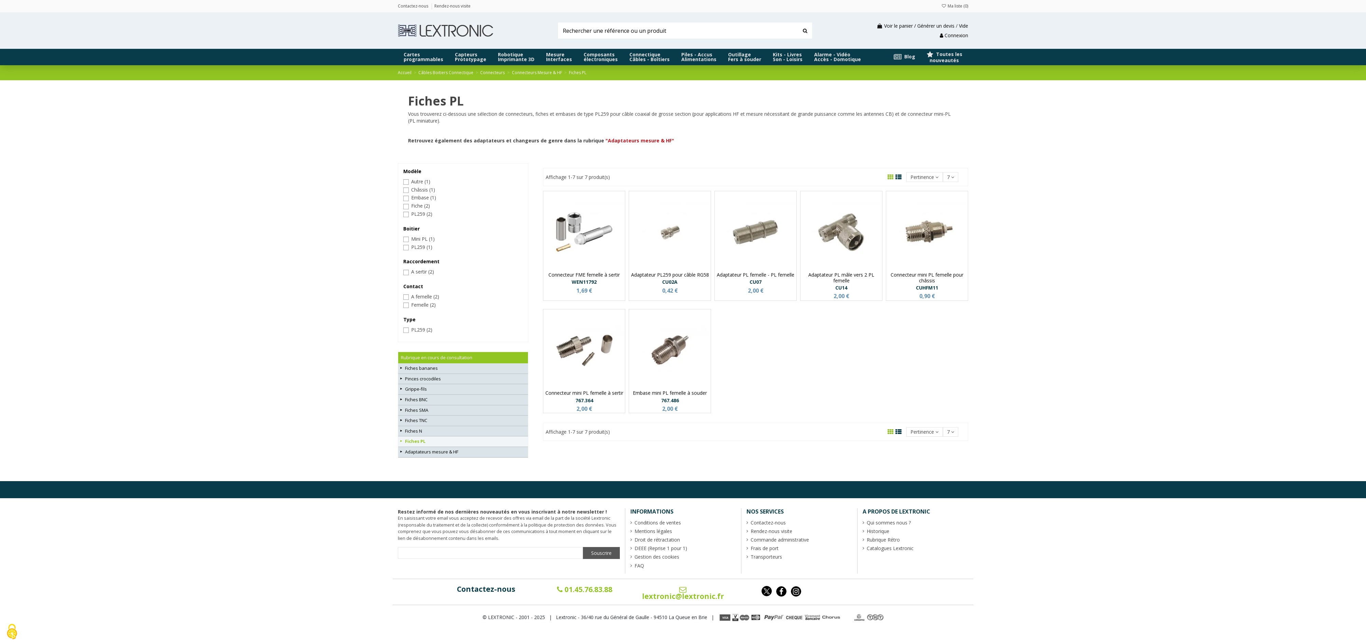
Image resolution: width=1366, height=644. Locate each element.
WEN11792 (584, 282)
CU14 (841, 287)
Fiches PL (415, 441)
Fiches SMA (416, 410)
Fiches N (413, 431)
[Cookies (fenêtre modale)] (12, 632)
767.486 (670, 400)
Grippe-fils (416, 389)
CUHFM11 (927, 287)
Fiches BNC (416, 399)
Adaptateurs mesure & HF (431, 452)
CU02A (670, 282)
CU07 (756, 282)
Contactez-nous (486, 589)
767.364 (584, 400)
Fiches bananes (421, 368)
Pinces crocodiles (423, 379)
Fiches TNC (416, 420)
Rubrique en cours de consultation (436, 357)
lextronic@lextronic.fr (683, 593)
